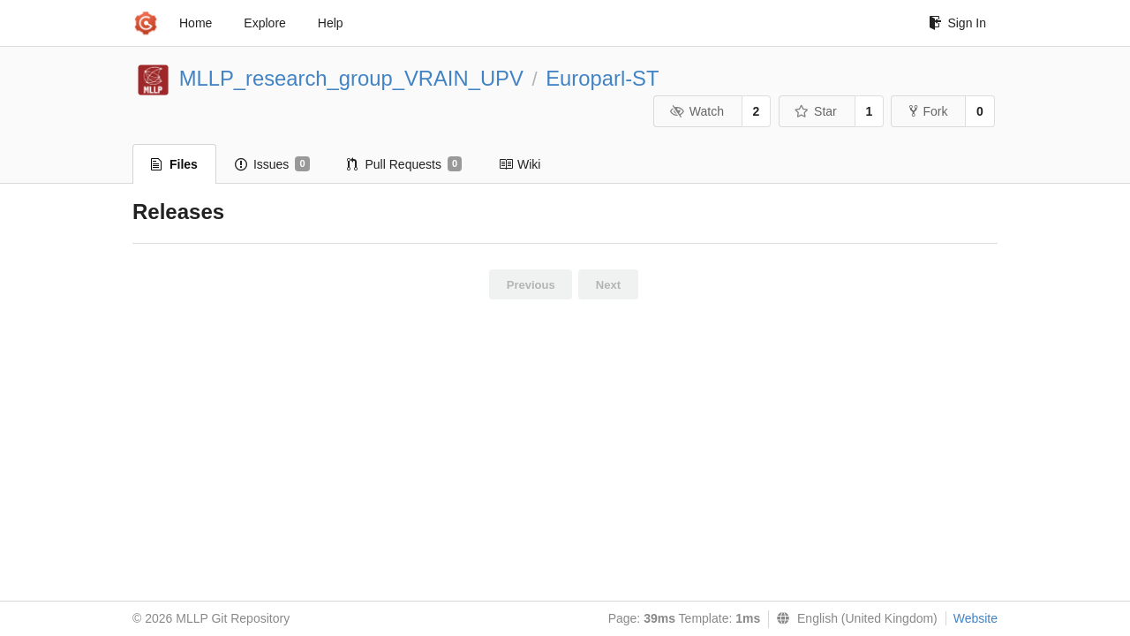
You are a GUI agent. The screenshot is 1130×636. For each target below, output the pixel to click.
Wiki (519, 164)
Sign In (957, 23)
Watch (696, 111)
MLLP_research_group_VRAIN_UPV (351, 78)
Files (174, 164)
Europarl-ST (602, 78)
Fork (928, 111)
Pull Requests (405, 164)
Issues (272, 164)
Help (330, 23)
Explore (264, 23)
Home (195, 23)
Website (975, 618)
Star (816, 111)
